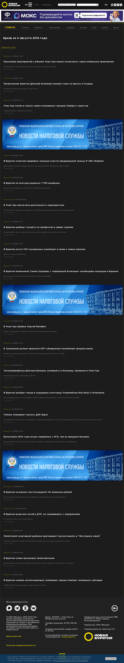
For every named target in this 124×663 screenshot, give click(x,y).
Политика (25, 27)
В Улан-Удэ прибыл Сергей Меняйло (25, 326)
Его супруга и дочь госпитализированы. (18, 519)
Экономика (8, 486)
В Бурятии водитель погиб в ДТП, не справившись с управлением (42, 514)
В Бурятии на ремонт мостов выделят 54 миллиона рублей (38, 492)
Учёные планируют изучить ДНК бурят (26, 414)
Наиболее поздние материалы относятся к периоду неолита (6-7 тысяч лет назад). (34, 353)
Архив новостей (13, 636)
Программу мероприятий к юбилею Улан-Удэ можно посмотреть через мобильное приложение (59, 61)
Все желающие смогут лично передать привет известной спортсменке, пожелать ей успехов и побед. (41, 397)
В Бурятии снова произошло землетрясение (29, 558)
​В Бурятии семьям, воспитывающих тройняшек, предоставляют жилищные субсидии (53, 580)
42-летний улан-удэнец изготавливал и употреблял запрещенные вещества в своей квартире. (39, 210)
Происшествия (54, 27)
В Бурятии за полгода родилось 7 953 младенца (32, 183)
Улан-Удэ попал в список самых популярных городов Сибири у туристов (46, 105)
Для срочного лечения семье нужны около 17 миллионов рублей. (27, 276)
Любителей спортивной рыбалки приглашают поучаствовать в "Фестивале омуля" (52, 536)
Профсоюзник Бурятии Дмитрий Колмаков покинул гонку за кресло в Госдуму (48, 83)
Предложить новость (66, 4)
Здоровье (70, 27)
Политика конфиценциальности (21, 645)
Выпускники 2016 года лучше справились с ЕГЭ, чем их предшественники (46, 436)
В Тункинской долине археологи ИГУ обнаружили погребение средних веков (48, 348)
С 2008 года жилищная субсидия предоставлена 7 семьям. (25, 585)
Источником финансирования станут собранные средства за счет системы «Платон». (35, 497)
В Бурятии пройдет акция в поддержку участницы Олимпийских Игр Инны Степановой (54, 392)
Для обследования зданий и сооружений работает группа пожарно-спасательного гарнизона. (39, 563)
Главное (10, 27)
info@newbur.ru (69, 637)
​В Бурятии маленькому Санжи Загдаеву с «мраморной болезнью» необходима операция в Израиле (61, 271)
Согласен (111, 658)
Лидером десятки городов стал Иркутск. (18, 110)
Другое (116, 27)
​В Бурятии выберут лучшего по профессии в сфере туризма (38, 227)
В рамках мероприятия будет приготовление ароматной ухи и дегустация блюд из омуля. (37, 541)
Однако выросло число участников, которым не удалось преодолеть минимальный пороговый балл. (40, 441)
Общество (38, 27)
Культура (83, 27)
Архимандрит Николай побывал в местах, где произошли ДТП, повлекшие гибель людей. (36, 166)
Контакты (105, 27)
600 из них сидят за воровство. (15, 254)
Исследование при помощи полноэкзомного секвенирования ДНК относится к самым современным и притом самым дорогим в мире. (53, 419)
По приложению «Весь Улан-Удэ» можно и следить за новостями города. (30, 66)
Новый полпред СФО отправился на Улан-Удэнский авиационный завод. (30, 331)
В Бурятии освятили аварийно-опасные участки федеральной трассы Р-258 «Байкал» (54, 161)
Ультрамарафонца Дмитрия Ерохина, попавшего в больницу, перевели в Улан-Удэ (51, 370)
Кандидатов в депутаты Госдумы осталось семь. (21, 88)
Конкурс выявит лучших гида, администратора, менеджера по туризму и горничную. (35, 232)
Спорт (94, 27)
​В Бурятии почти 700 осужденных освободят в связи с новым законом (44, 249)
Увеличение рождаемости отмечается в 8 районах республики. (27, 188)
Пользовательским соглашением (71, 660)
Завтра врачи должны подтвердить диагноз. (20, 375)
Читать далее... (9, 69)
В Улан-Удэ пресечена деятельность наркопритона (34, 205)
